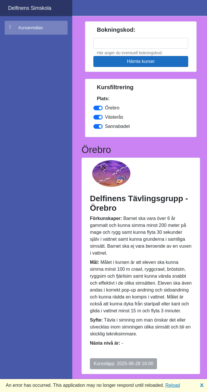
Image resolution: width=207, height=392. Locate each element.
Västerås (114, 117)
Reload (172, 385)
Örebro (112, 107)
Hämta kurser (141, 61)
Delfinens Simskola (29, 8)
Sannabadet (117, 126)
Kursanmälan (26, 27)
